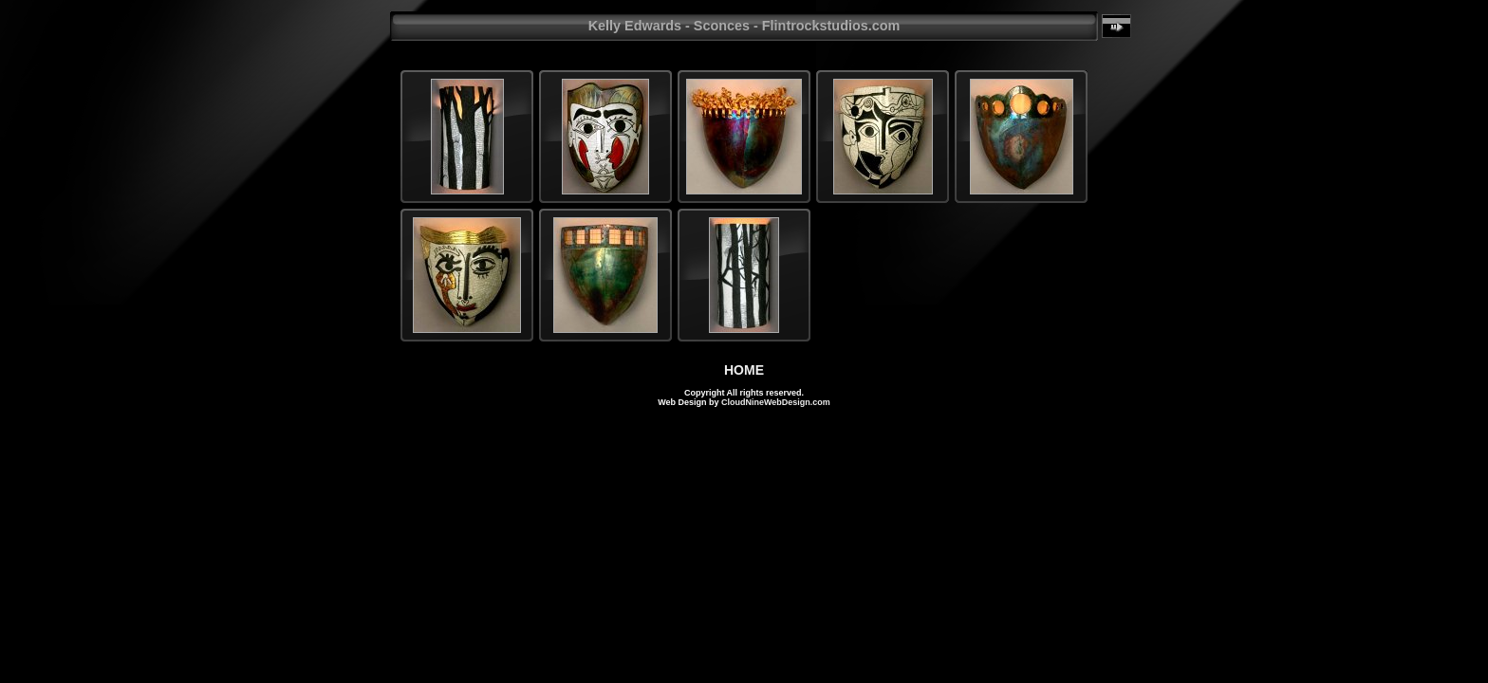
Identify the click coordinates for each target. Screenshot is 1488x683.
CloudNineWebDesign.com (775, 402)
